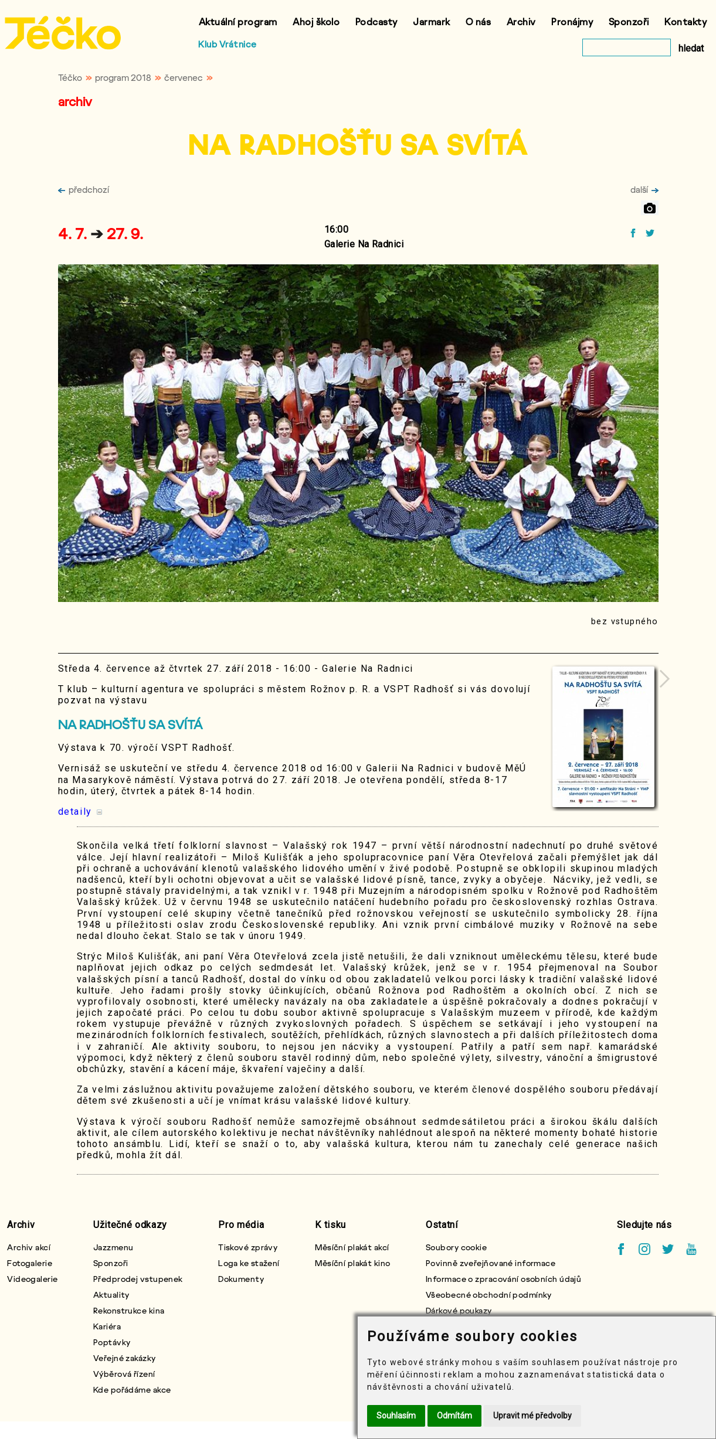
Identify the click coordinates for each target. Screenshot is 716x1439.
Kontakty (685, 21)
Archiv (521, 21)
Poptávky (112, 1342)
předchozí (83, 189)
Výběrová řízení (124, 1374)
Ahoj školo (316, 21)
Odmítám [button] (454, 1415)
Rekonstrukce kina (128, 1310)
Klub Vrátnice (227, 44)
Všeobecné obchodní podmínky (489, 1294)
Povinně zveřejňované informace (490, 1263)
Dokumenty (241, 1279)
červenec (183, 77)
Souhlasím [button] (396, 1415)
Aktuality (111, 1294)
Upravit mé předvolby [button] (532, 1415)
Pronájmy (572, 21)
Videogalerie (32, 1279)
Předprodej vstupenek (138, 1279)
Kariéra (107, 1326)
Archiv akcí (28, 1247)
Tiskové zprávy (247, 1247)
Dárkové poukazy (459, 1310)
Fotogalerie (29, 1263)
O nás (478, 21)
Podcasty (376, 21)
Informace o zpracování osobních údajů (503, 1279)
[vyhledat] (626, 47)
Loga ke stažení (249, 1263)
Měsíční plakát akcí (352, 1247)
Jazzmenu (113, 1247)
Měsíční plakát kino (352, 1263)
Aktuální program (238, 21)
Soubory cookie (456, 1247)
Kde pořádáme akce (132, 1389)
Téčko (70, 77)
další (644, 189)
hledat (691, 48)
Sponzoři (629, 21)
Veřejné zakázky (124, 1358)
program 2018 (123, 77)
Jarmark (431, 21)
